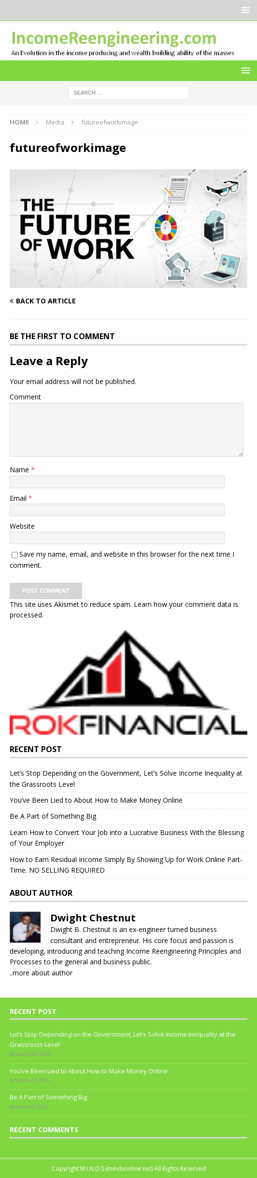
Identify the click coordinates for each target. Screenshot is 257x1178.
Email (19, 498)
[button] (244, 9)
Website (22, 526)
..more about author (41, 972)
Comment (25, 396)
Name (20, 469)
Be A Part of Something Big (53, 816)
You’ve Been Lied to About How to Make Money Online (96, 800)
